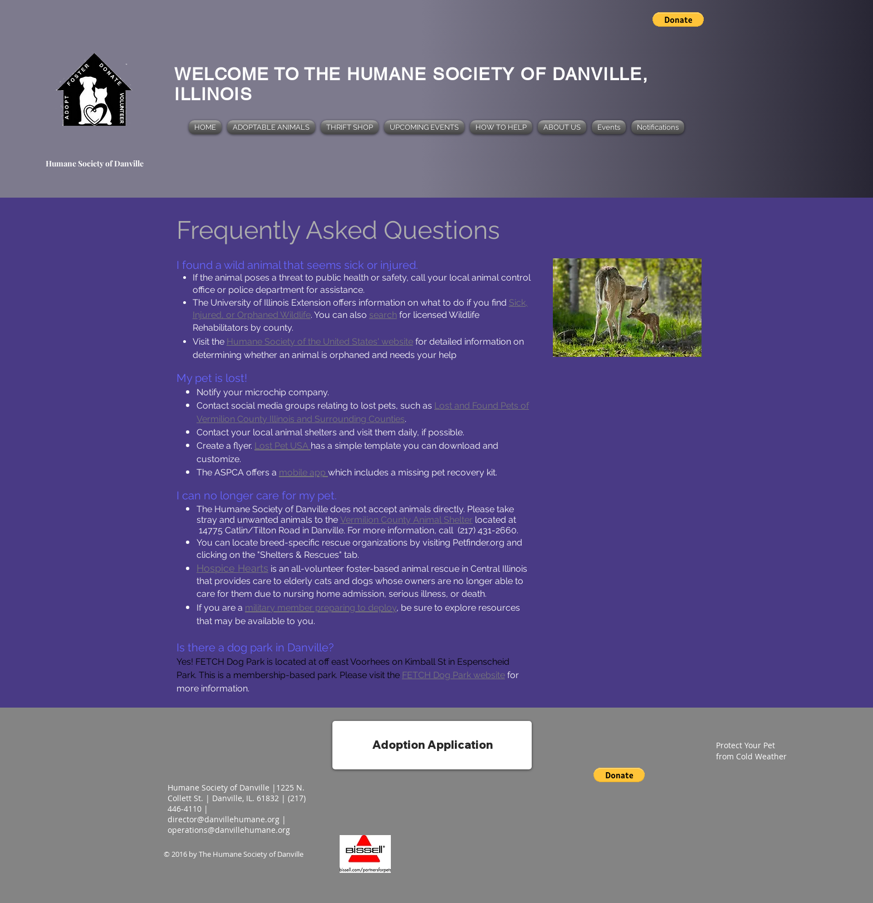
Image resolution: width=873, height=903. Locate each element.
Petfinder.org (478, 542)
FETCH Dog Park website (453, 675)
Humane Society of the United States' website (320, 341)
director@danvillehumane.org (223, 819)
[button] (678, 19)
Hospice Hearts (232, 568)
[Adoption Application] (432, 745)
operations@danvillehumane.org (229, 830)
